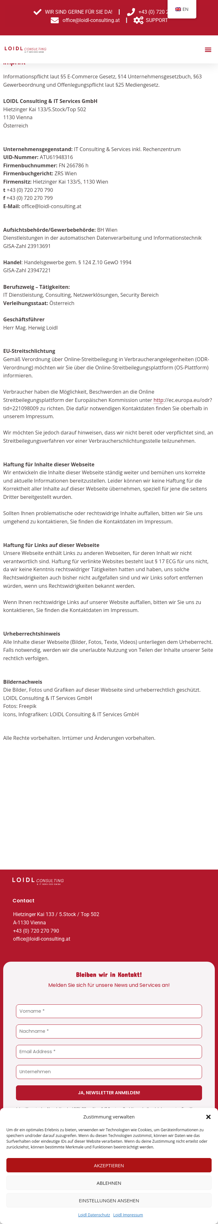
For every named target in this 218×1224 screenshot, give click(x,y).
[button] (208, 1117)
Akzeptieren (109, 1165)
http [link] (158, 408)
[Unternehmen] (109, 1080)
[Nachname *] (109, 1039)
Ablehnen (109, 1183)
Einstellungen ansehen (109, 1200)
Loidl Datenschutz (94, 1215)
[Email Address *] (109, 1060)
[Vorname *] (109, 1019)
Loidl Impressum (128, 1215)
